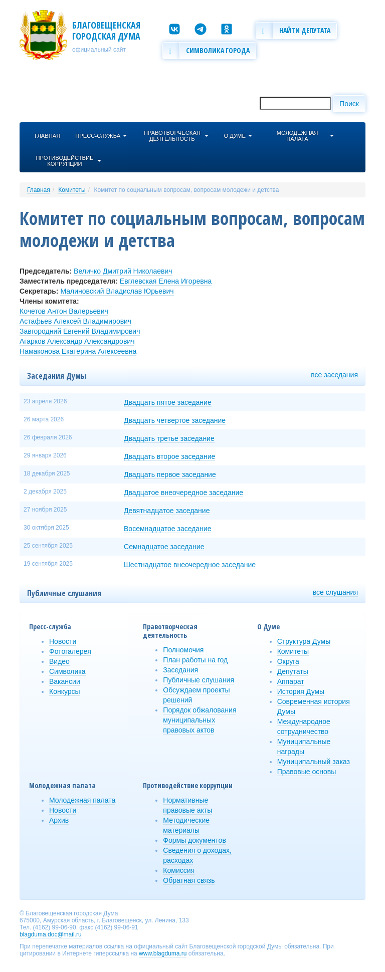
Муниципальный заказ (313, 762)
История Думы (301, 691)
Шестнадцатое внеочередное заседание (190, 565)
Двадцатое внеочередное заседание (183, 493)
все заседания (334, 375)
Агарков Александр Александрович (77, 341)
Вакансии (64, 681)
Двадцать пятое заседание (168, 402)
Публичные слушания (198, 680)
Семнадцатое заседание (164, 547)
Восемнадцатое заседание (167, 529)
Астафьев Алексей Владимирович (75, 321)
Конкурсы (64, 691)
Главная (38, 189)
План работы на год (195, 660)
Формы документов (194, 840)
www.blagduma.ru (162, 953)
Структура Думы (304, 641)
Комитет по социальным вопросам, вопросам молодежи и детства (186, 189)
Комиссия (179, 870)
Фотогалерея (70, 651)
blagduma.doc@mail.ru (51, 934)
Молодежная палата (82, 800)
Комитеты (71, 189)
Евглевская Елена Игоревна (166, 281)
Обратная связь (189, 880)
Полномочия (183, 650)
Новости (62, 641)
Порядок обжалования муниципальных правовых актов (199, 720)
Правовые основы (306, 772)
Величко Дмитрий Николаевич (123, 271)
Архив (59, 820)
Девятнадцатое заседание (167, 511)
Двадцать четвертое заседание (175, 420)
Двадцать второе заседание (169, 456)
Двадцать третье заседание (169, 438)
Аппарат (290, 681)
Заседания (180, 670)
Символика (67, 671)
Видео (59, 661)
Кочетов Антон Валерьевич (64, 311)
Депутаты (292, 671)
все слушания (335, 592)
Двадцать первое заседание (170, 474)
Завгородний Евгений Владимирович (80, 331)
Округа (288, 661)
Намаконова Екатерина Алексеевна (78, 351)
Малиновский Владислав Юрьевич (116, 291)
